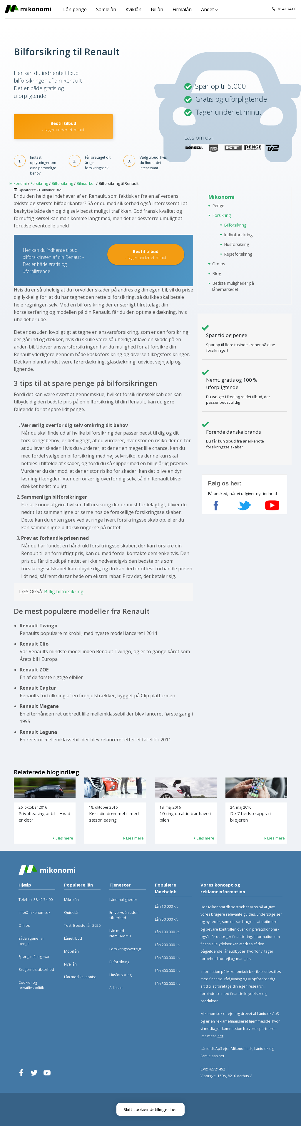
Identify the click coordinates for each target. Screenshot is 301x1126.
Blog (216, 273)
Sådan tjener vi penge (31, 941)
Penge (218, 205)
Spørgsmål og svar (34, 956)
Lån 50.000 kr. (166, 919)
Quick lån (71, 912)
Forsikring (39, 183)
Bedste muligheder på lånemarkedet (233, 286)
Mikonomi (18, 183)
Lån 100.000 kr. (167, 931)
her (220, 1035)
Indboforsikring (238, 234)
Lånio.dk (261, 1048)
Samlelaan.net (212, 1055)
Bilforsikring (62, 183)
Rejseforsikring (238, 254)
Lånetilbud (73, 938)
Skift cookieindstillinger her (150, 1109)
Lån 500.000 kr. (167, 983)
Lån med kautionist (80, 976)
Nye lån (70, 964)
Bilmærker (86, 183)
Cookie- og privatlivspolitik (31, 985)
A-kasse (116, 987)
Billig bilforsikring (63, 591)
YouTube (47, 1073)
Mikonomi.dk (241, 1048)
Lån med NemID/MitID (120, 933)
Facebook (21, 1073)
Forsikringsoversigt (125, 948)
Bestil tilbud (63, 126)
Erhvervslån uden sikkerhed (123, 915)
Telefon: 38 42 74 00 (36, 899)
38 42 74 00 (286, 8)
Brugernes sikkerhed (36, 969)
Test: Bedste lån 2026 (82, 925)
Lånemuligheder (123, 899)
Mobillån (71, 951)
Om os (218, 264)
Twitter (34, 1073)
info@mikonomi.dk (34, 912)
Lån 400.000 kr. (167, 970)
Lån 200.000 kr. (167, 944)
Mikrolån (71, 899)
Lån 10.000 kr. (166, 906)
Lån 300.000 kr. (167, 957)
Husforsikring (236, 244)
